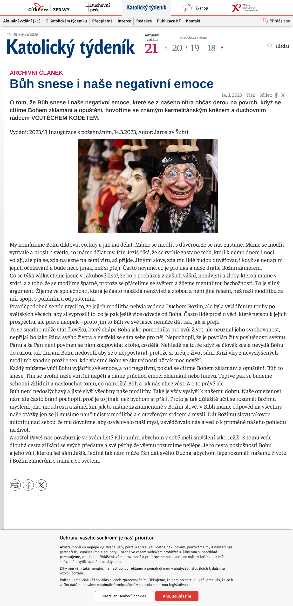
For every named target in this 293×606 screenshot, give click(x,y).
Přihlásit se (276, 21)
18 (211, 47)
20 (177, 47)
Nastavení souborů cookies (124, 596)
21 (151, 47)
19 (195, 47)
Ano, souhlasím (177, 596)
